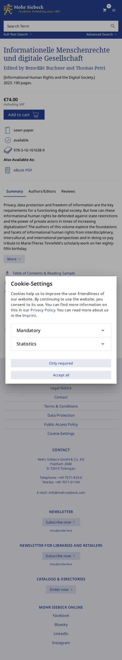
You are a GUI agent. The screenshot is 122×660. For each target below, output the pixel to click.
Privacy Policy (43, 309)
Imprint (29, 315)
